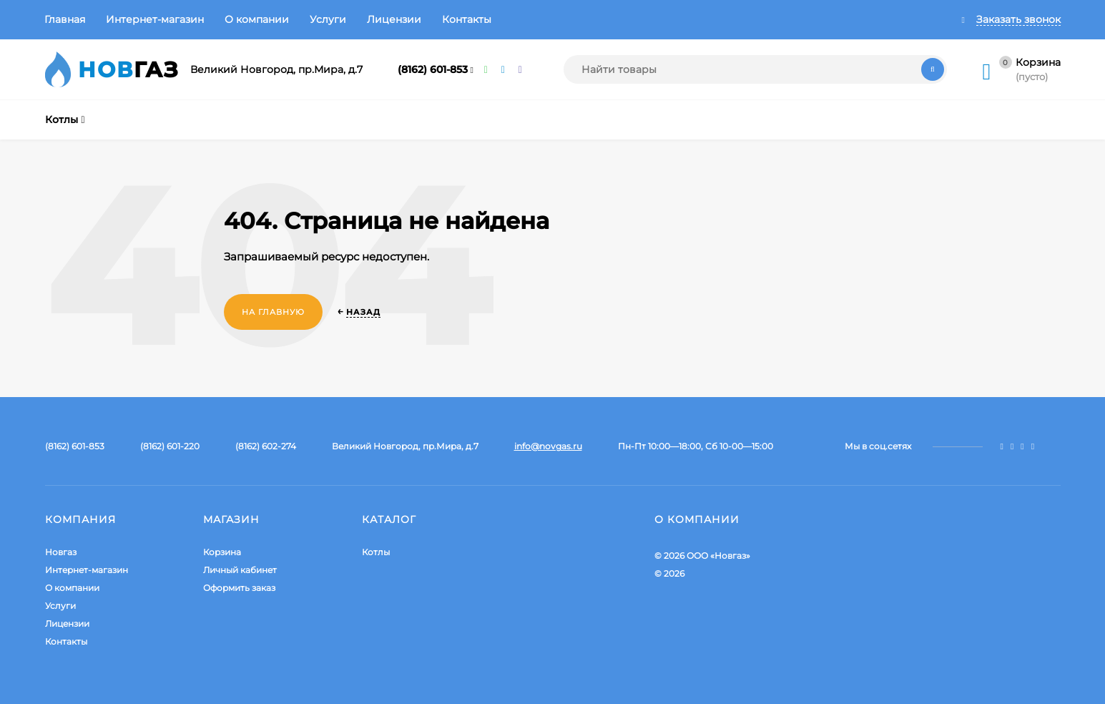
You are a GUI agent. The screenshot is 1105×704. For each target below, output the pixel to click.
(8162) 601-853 (433, 69)
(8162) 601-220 (170, 446)
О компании (257, 19)
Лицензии (394, 19)
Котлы (376, 552)
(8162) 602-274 (265, 446)
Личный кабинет (240, 569)
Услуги (328, 19)
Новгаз (61, 552)
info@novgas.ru (548, 446)
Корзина (222, 552)
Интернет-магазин (155, 19)
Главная (64, 19)
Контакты (466, 19)
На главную (273, 312)
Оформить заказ (239, 587)
